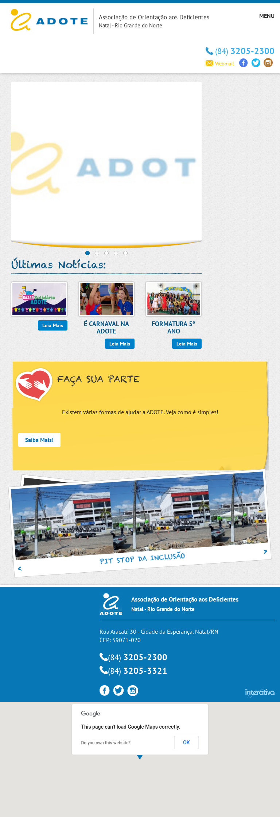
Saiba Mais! (39, 439)
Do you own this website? (106, 742)
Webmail (220, 63)
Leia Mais (52, 325)
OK (186, 742)
